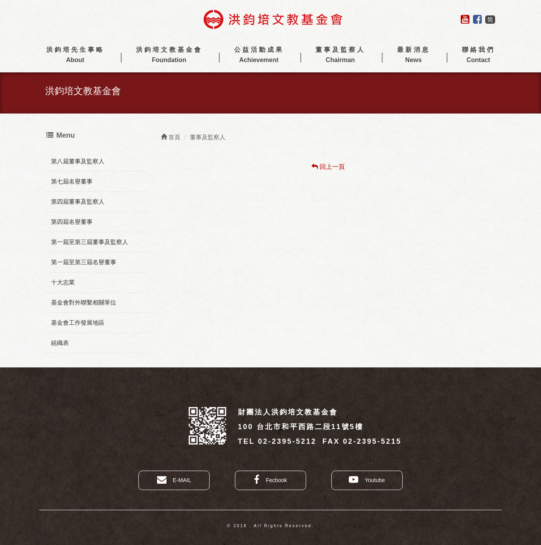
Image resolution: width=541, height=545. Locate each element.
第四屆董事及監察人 (77, 201)
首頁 (170, 137)
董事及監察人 (340, 55)
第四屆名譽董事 (72, 221)
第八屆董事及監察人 (77, 161)
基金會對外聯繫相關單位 (83, 302)
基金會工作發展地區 (77, 322)
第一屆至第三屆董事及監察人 (89, 241)
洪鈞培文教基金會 (169, 55)
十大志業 (63, 282)
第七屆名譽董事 (72, 181)
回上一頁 (328, 166)
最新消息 (413, 55)
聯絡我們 (478, 55)
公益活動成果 (259, 55)
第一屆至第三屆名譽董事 (83, 262)
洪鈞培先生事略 (75, 55)
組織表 (60, 342)
